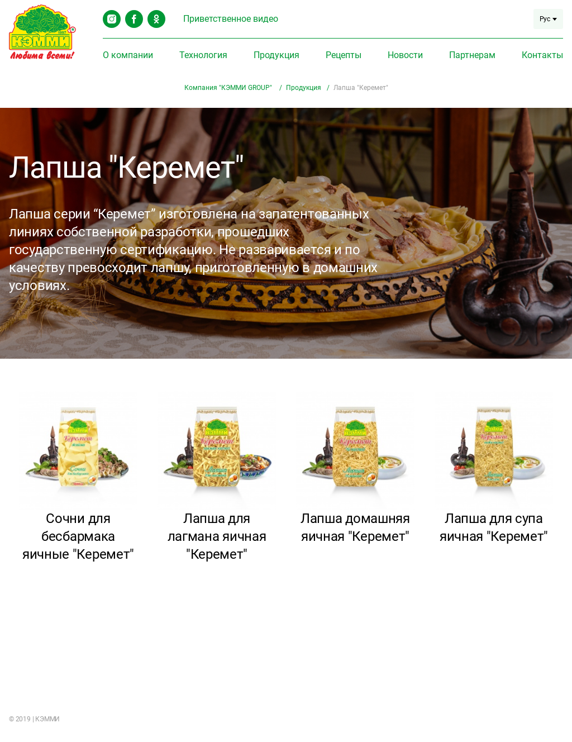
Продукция (276, 55)
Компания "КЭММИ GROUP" (229, 88)
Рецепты (343, 55)
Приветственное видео (230, 18)
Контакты (542, 55)
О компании (128, 55)
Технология (203, 55)
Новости (405, 55)
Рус (548, 19)
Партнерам (472, 55)
